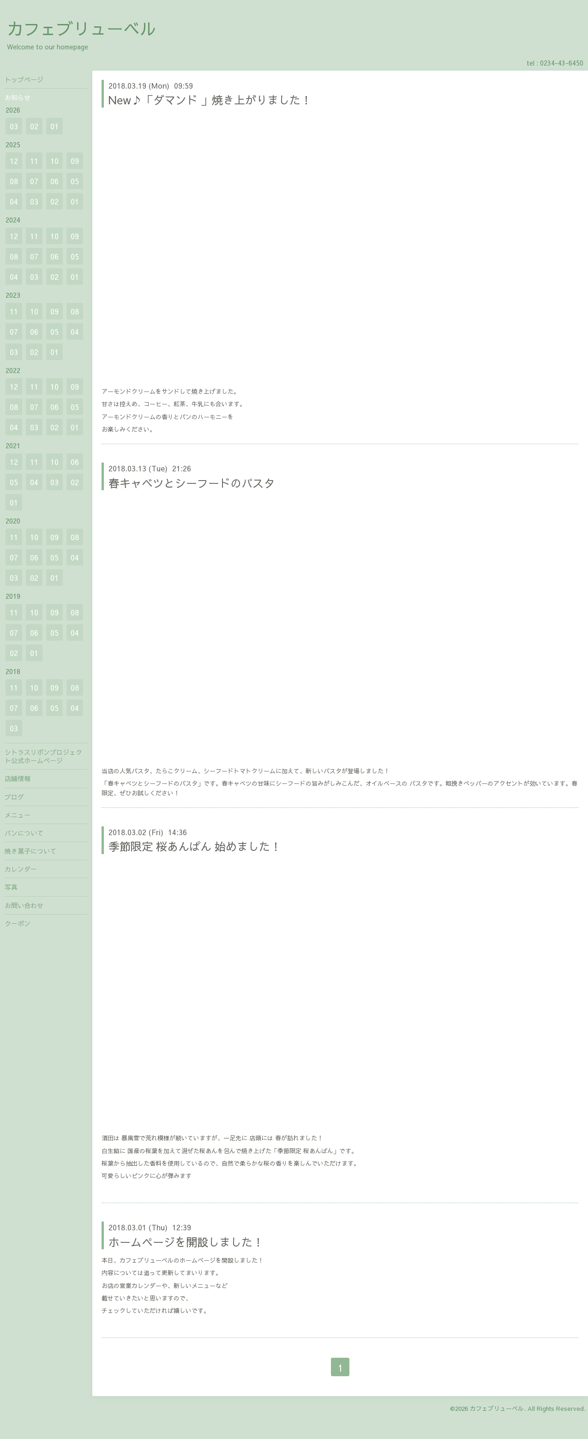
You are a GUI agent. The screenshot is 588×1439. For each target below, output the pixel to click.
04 (14, 201)
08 (14, 181)
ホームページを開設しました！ (186, 1242)
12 (14, 161)
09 (75, 161)
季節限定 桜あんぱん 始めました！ (194, 846)
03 (14, 126)
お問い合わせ (24, 905)
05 (75, 181)
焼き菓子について (30, 850)
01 (54, 126)
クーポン (17, 923)
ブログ (14, 796)
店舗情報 (17, 778)
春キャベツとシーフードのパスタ (191, 483)
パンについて (24, 832)
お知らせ (17, 97)
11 (34, 161)
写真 (11, 886)
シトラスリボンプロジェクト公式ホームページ (43, 756)
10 (54, 161)
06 (54, 181)
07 (34, 181)
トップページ (24, 79)
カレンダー (21, 868)
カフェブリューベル (81, 28)
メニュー (17, 814)
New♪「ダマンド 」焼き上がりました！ (210, 100)
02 (34, 126)
